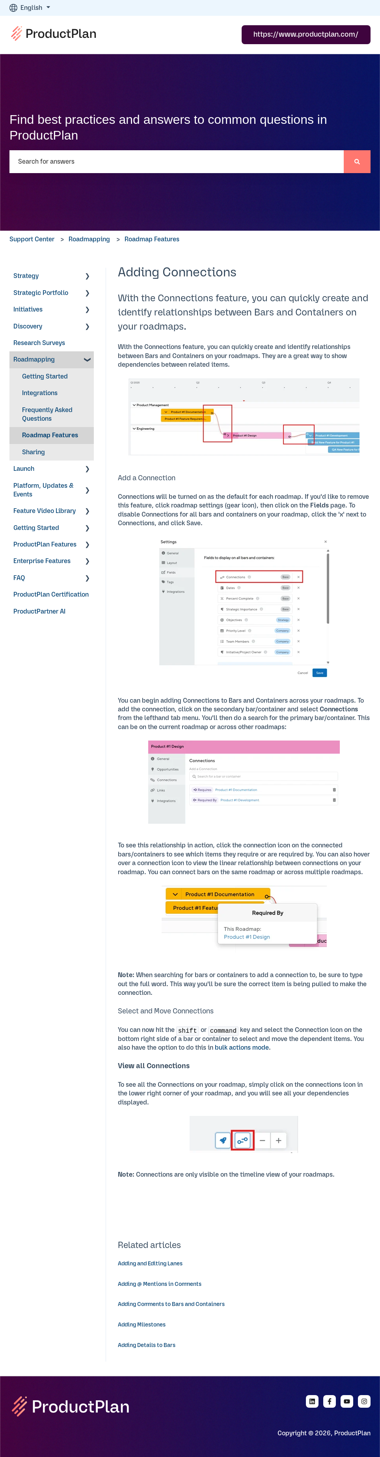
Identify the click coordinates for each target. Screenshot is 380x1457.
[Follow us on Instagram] (364, 1401)
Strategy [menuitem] (26, 276)
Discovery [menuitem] (27, 326)
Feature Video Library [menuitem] (44, 511)
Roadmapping (89, 239)
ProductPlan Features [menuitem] (44, 544)
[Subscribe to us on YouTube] (347, 1401)
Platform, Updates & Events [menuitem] (43, 490)
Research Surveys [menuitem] (39, 343)
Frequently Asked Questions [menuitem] (47, 414)
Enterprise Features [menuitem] (42, 561)
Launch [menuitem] (23, 469)
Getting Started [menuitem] (45, 376)
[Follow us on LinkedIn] (312, 1401)
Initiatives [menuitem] (28, 309)
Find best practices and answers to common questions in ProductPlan (168, 127)
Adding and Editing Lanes (150, 1264)
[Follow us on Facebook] (329, 1401)
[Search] (357, 161)
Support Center (31, 239)
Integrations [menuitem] (40, 393)
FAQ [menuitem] (19, 578)
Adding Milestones (142, 1325)
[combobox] (176, 161)
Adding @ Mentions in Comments (159, 1284)
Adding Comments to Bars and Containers (171, 1304)
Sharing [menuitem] (33, 452)
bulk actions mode (242, 1048)
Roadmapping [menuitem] (34, 359)
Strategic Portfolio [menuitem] (40, 293)
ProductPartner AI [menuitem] (39, 611)
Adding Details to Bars (146, 1345)
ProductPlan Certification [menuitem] (51, 594)
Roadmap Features (152, 239)
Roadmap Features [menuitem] (50, 435)
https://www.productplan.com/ (306, 34)
